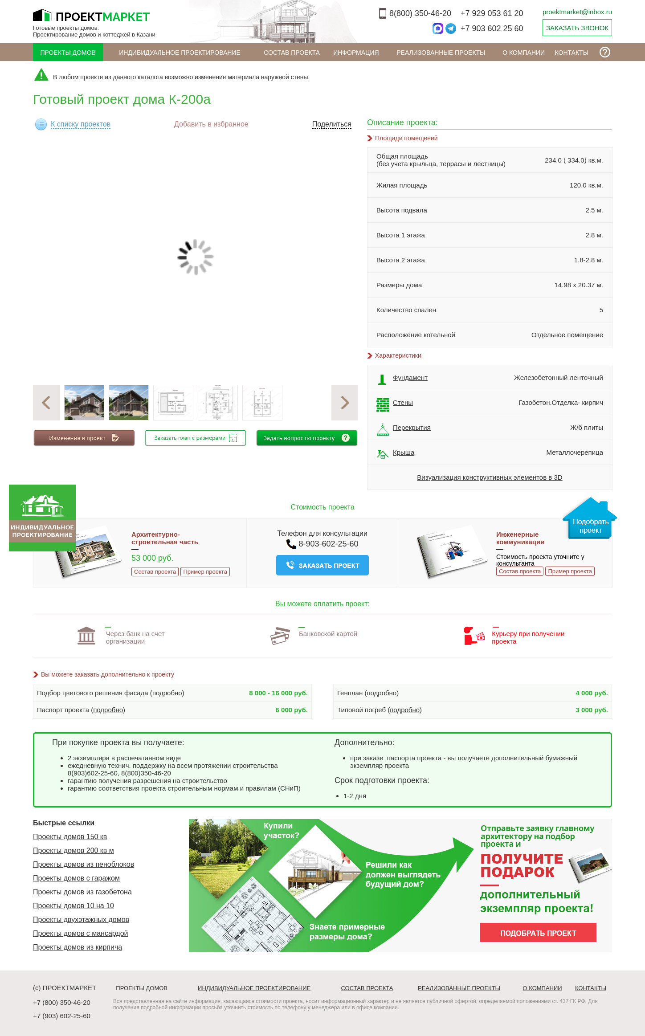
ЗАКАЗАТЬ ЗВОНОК (577, 28)
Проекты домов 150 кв (70, 836)
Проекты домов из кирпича (77, 947)
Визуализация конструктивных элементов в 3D (489, 477)
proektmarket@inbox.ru (577, 12)
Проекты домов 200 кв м (73, 850)
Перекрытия (403, 430)
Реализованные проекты (440, 52)
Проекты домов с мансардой (80, 933)
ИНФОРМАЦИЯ (356, 52)
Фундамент (402, 380)
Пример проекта (205, 571)
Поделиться (331, 124)
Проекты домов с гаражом (76, 878)
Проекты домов (68, 52)
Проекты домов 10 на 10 (73, 906)
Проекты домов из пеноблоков (83, 864)
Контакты (572, 52)
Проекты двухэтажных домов (81, 919)
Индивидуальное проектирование (180, 52)
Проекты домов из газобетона (82, 892)
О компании (523, 52)
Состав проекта (292, 52)
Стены (394, 405)
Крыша (395, 455)
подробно (167, 693)
